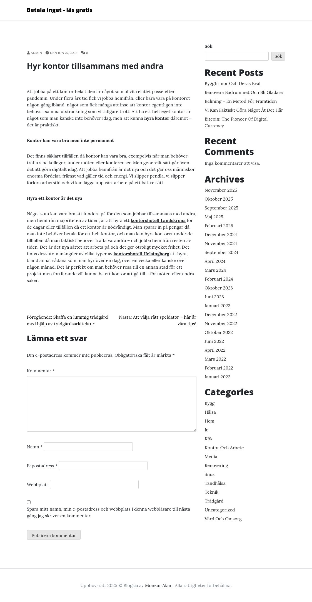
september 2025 (221, 208)
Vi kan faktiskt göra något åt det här (244, 110)
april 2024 (215, 261)
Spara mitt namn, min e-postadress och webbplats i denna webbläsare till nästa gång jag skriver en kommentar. (108, 512)
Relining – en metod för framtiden (241, 101)
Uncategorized (220, 510)
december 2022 (221, 314)
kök (209, 438)
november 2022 (221, 323)
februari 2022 (219, 368)
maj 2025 (214, 216)
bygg (210, 403)
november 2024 (221, 243)
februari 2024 (219, 279)
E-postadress (42, 465)
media (211, 456)
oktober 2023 (219, 288)
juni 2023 (214, 296)
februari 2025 (219, 225)
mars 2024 (215, 270)
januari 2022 (218, 376)
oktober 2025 (219, 199)
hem (209, 421)
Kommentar (41, 370)
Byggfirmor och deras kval (233, 83)
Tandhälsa (215, 483)
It (206, 430)
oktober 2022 (219, 332)
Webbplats (38, 484)
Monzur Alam (159, 585)
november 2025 (221, 190)
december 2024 (221, 234)
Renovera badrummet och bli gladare (244, 92)
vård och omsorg (223, 518)
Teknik (212, 492)
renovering (216, 465)
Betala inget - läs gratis (60, 10)
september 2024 (221, 252)
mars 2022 (215, 359)
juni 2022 (214, 341)
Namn (35, 446)
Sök (209, 46)
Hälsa (210, 412)
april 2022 (215, 350)
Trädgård (214, 501)
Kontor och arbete (224, 447)
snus (210, 474)
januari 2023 (218, 305)
